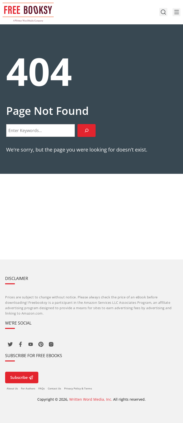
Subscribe (21, 377)
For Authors (28, 388)
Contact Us (54, 388)
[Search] (86, 130)
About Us (12, 388)
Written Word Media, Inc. (90, 399)
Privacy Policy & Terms (78, 388)
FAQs (41, 388)
